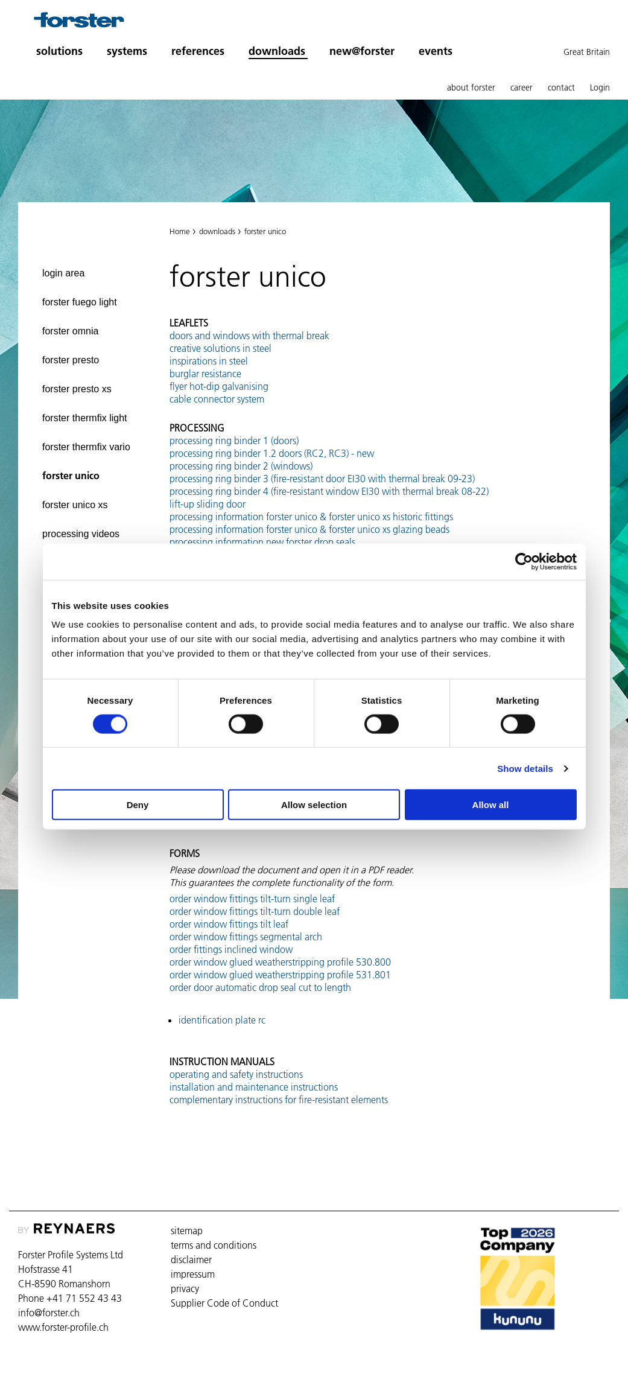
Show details (525, 768)
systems (127, 51)
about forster (471, 87)
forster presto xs (77, 389)
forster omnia (70, 331)
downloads (277, 51)
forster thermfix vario (86, 447)
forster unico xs (74, 505)
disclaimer (191, 1260)
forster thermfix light (84, 418)
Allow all (490, 805)
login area (63, 273)
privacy (185, 1288)
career (521, 87)
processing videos (80, 534)
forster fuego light (79, 302)
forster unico (71, 476)
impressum (193, 1274)
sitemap (187, 1231)
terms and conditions (213, 1245)
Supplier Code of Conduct (224, 1303)
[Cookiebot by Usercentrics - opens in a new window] (524, 561)
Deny (138, 805)
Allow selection (314, 805)
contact (561, 87)
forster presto (70, 360)
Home (180, 231)
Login (600, 87)
